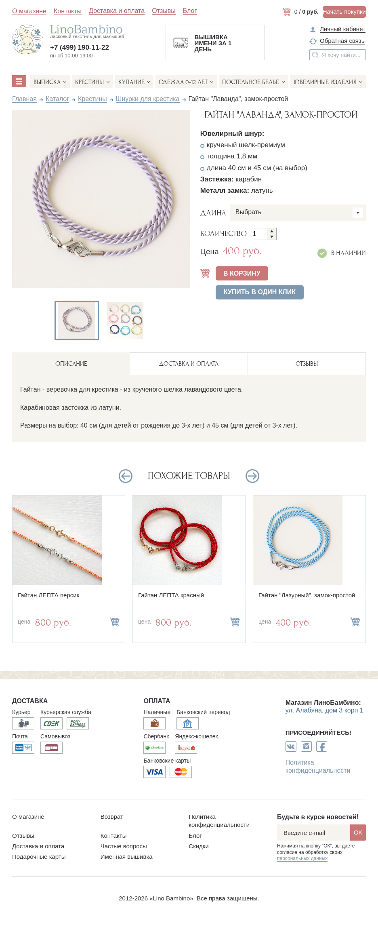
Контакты (68, 11)
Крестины (89, 82)
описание (71, 363)
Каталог (57, 98)
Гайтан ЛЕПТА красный (171, 595)
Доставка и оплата (117, 11)
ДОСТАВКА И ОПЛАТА (188, 363)
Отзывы (164, 11)
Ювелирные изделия (325, 82)
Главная (24, 98)
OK (358, 832)
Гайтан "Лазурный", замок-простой (306, 595)
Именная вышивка (127, 856)
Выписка (47, 82)
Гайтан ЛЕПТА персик (48, 595)
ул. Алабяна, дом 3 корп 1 (324, 710)
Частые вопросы (124, 846)
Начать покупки (344, 11)
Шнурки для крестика (148, 98)
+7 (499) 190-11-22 (79, 47)
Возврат (112, 816)
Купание (131, 82)
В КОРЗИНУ (241, 273)
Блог (190, 11)
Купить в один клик (260, 292)
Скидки (198, 846)
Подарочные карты (39, 856)
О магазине (29, 11)
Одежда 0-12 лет (183, 82)
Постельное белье (250, 82)
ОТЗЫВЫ (307, 363)
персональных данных (302, 858)
